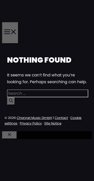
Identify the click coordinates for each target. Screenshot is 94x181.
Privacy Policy (31, 123)
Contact (61, 117)
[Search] (11, 101)
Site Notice (52, 123)
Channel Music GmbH (34, 117)
